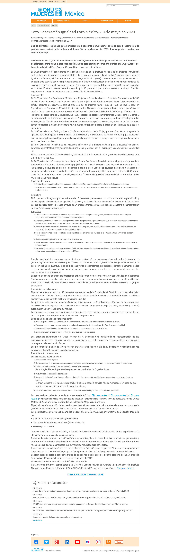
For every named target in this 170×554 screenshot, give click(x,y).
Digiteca (128, 21)
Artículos (54, 25)
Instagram (98, 541)
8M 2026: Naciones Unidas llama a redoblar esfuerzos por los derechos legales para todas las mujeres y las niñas (83, 510)
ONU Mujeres (56, 550)
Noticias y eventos (106, 21)
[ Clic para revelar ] (99, 395)
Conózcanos (41, 21)
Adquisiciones (124, 551)
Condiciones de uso (88, 551)
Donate (119, 541)
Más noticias (37, 520)
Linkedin (67, 541)
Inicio (33, 25)
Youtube (77, 541)
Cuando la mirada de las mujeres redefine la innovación (57, 517)
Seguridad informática (111, 551)
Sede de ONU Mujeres (39, 1)
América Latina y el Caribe (57, 1)
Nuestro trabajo (63, 21)
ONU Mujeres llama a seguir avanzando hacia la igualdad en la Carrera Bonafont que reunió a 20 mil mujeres (80, 504)
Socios (84, 21)
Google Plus (57, 541)
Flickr (88, 541)
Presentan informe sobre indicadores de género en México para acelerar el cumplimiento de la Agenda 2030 (81, 491)
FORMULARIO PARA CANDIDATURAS (85, 474)
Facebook (36, 541)
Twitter (46, 541)
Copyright (48, 550)
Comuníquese (134, 551)
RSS (109, 541)
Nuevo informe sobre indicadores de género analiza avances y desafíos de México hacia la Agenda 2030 (79, 497)
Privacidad (99, 551)
